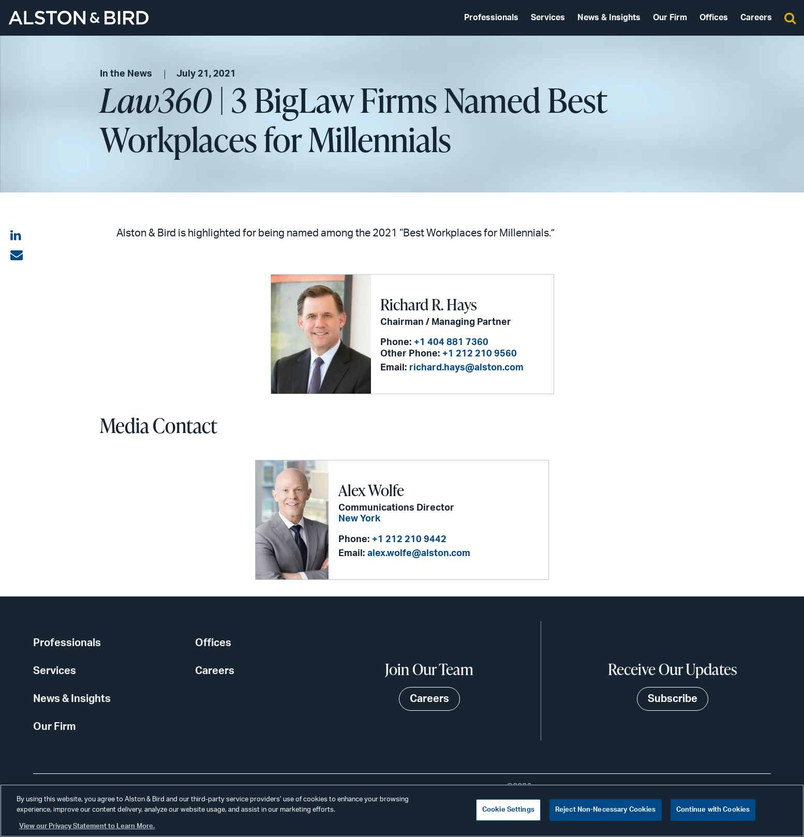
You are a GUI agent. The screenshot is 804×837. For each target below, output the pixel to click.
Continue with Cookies (713, 809)
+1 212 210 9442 (409, 539)
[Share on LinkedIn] (16, 236)
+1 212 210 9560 (479, 353)
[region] (402, 810)
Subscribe (672, 699)
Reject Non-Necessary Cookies (605, 809)
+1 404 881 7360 (451, 342)
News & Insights (609, 17)
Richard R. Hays (428, 304)
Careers (756, 17)
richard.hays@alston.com (466, 367)
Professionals (491, 17)
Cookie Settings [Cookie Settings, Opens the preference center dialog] (508, 809)
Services (548, 17)
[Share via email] (16, 255)
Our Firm (670, 17)
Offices (713, 17)
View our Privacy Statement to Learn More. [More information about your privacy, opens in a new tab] (87, 826)
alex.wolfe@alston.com (418, 553)
